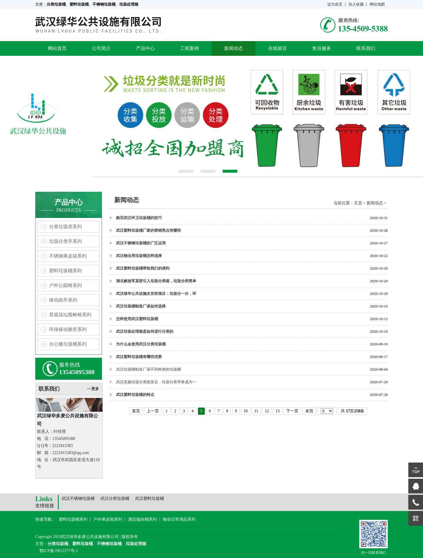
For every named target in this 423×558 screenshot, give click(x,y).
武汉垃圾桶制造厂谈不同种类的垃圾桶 (148, 369)
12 (267, 411)
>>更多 (93, 388)
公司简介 (101, 48)
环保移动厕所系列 (68, 329)
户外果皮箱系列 (107, 519)
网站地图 (377, 4)
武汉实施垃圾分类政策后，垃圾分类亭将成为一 (156, 382)
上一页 (153, 411)
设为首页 (335, 4)
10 (246, 411)
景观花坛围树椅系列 (70, 314)
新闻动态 (233, 48)
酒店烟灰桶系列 (142, 519)
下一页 (292, 411)
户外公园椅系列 (65, 285)
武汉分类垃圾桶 (114, 498)
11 (256, 411)
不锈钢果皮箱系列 (68, 255)
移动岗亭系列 (63, 300)
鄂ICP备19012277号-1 (58, 551)
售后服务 (321, 48)
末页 (309, 411)
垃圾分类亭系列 (65, 241)
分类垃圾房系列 (65, 226)
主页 (358, 203)
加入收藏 (356, 4)
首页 (136, 411)
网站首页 (57, 48)
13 (278, 411)
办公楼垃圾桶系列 (68, 344)
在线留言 (277, 48)
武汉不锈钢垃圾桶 (78, 498)
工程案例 (189, 48)
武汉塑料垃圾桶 (149, 498)
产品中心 (145, 48)
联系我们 (365, 48)
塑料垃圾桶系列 (65, 270)
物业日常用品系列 (179, 519)
